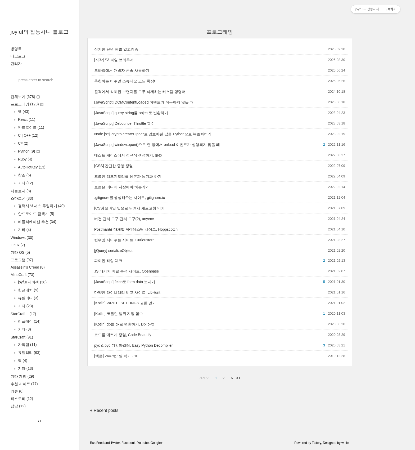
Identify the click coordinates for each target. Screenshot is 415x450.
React (26, 119)
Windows (22, 237)
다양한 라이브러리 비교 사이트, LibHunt (127, 292)
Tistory (316, 443)
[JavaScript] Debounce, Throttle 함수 (124, 123)
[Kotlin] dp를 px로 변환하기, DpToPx (124, 324)
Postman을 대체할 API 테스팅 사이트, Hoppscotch (136, 229)
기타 (25, 183)
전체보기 (25, 97)
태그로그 (18, 56)
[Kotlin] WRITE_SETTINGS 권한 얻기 (125, 303)
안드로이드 (30, 127)
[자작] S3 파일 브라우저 (114, 60)
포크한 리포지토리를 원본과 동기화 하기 (127, 176)
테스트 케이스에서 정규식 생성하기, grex (128, 155)
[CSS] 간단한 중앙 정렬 (113, 166)
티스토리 (22, 398)
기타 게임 (22, 376)
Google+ (157, 443)
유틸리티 (27, 298)
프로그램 (22, 260)
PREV (203, 377)
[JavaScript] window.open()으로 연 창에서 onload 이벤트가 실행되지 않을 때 (157, 144)
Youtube (143, 443)
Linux (18, 245)
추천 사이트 (24, 384)
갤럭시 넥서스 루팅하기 (41, 206)
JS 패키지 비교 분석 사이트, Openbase (126, 271)
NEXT (235, 377)
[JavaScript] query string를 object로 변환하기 (131, 113)
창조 (24, 175)
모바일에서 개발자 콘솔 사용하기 (121, 70)
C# (22, 143)
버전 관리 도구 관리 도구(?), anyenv (124, 219)
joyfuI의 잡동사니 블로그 (40, 32)
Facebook (128, 443)
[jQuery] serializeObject (113, 250)
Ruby (24, 159)
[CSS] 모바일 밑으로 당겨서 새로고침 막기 (129, 208)
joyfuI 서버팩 (32, 282)
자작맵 (27, 344)
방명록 (16, 49)
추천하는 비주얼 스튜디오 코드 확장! (124, 81)
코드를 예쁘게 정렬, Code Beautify (122, 335)
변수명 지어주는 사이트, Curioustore (124, 240)
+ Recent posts (104, 410)
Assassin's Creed (28, 267)
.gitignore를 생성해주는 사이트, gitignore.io (129, 197)
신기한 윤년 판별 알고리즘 (116, 49)
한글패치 (27, 290)
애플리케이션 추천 (36, 222)
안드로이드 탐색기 (35, 214)
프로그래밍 (27, 104)
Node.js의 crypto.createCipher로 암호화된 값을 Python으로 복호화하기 (152, 134)
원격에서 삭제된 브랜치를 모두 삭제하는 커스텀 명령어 (140, 92)
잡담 (18, 406)
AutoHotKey (31, 167)
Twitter (115, 443)
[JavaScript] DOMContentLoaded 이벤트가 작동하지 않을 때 (143, 102)
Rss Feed (96, 443)
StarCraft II (23, 314)
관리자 (16, 63)
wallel (345, 443)
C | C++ (27, 135)
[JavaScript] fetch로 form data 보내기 (124, 282)
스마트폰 (22, 198)
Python (28, 151)
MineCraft (22, 275)
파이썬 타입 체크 (108, 261)
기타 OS (20, 252)
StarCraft (22, 337)
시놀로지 (21, 191)
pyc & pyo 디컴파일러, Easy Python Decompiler (133, 345)
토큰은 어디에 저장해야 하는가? (120, 187)
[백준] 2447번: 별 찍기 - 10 (116, 356)
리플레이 (28, 321)
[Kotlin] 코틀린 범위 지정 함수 (118, 313)
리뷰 (17, 391)
